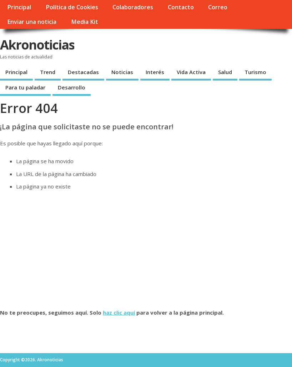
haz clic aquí (119, 312)
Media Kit (84, 22)
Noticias (122, 72)
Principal (19, 7)
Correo (217, 7)
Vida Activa (191, 72)
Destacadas (83, 72)
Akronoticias (37, 44)
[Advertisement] (146, 249)
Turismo (255, 72)
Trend (47, 72)
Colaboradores (132, 7)
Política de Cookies (72, 7)
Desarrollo (71, 87)
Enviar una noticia (31, 22)
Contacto (181, 7)
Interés (155, 72)
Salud (225, 72)
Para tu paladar (25, 87)
